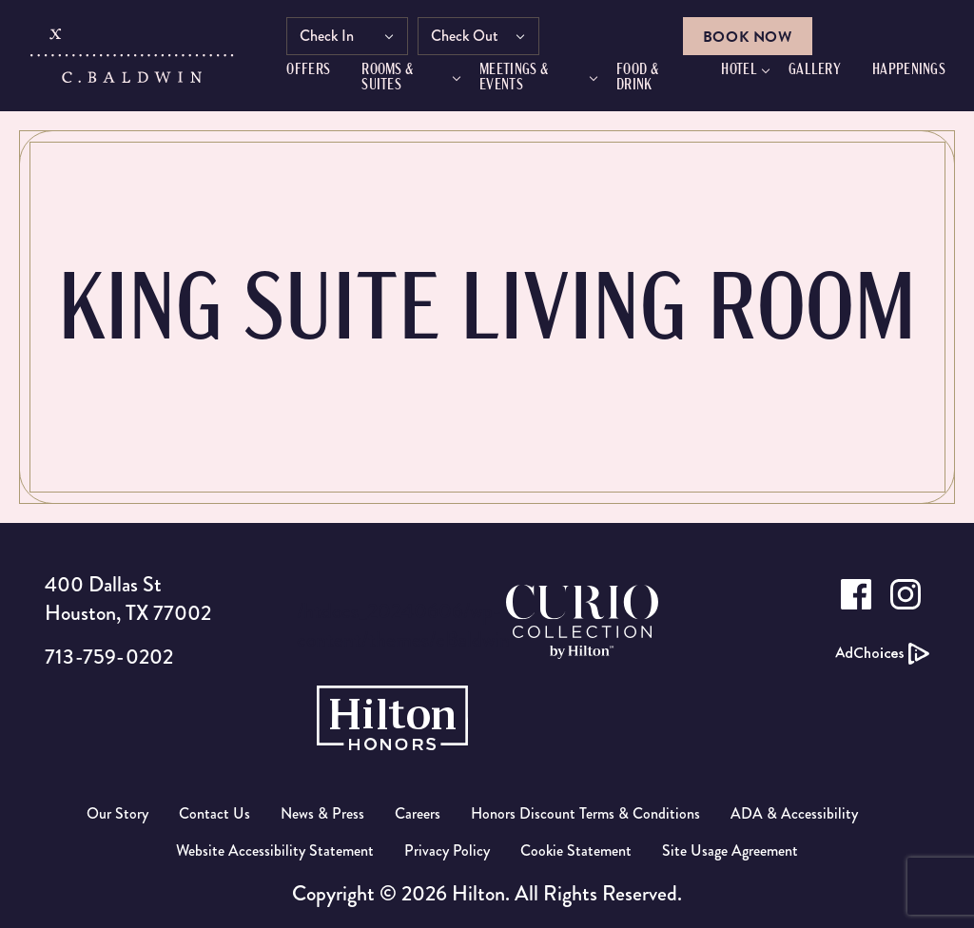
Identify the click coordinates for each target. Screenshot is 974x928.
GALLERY (815, 70)
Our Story (117, 813)
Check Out (465, 36)
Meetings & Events (513, 78)
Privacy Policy (447, 850)
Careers (417, 813)
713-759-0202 (109, 656)
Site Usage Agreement (730, 850)
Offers (309, 70)
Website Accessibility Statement (275, 850)
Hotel (739, 70)
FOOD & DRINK (637, 78)
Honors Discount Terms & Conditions (585, 813)
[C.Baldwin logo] (132, 60)
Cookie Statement (576, 850)
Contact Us (214, 813)
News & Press (322, 813)
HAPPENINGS (908, 70)
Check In (328, 36)
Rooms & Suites (388, 78)
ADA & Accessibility (794, 813)
